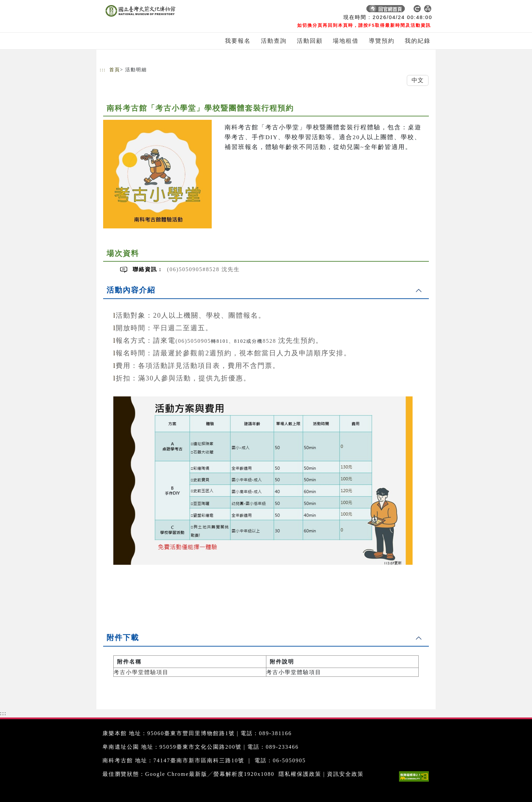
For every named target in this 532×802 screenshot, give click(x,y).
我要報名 (238, 41)
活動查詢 (274, 41)
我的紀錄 (418, 41)
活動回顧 (310, 41)
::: (103, 69)
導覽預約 (382, 41)
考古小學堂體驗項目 (141, 672)
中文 (418, 80)
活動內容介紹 (131, 290)
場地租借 (346, 41)
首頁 (114, 69)
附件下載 (123, 637)
